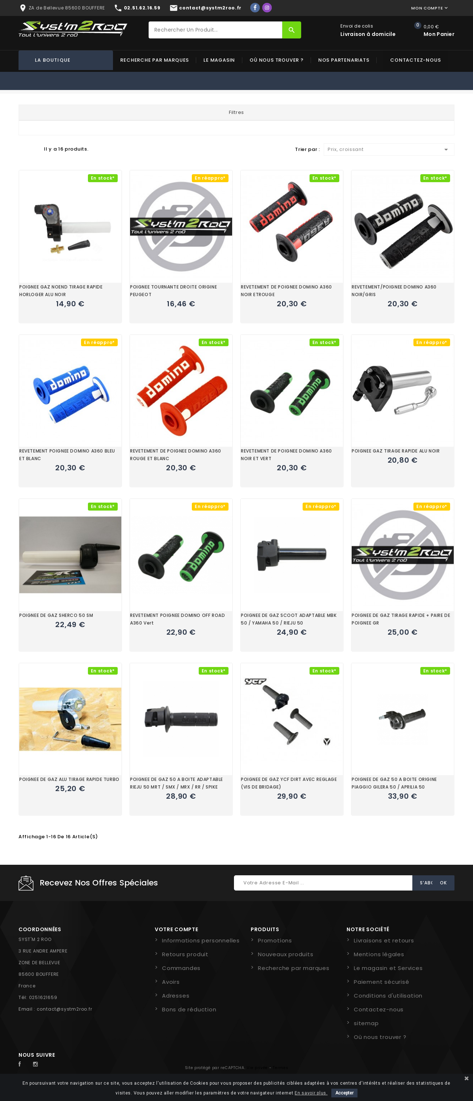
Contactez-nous (415, 60)
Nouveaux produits (286, 954)
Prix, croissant (389, 149)
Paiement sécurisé (381, 982)
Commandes (181, 968)
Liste (35, 148)
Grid (22, 148)
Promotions (275, 940)
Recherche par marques (154, 60)
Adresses (175, 995)
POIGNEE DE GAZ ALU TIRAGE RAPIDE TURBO (69, 779)
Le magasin (219, 60)
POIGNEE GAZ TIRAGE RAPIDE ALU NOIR (396, 451)
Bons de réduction (189, 1009)
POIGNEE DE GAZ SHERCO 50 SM (56, 615)
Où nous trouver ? (277, 60)
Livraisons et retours (384, 940)
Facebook (24, 1064)
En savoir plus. (311, 1093)
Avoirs (171, 982)
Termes (280, 1068)
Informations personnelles (201, 940)
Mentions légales (379, 954)
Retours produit (185, 954)
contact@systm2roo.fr (64, 1009)
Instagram (37, 1064)
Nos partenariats (343, 60)
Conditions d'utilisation (388, 995)
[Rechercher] (215, 29)
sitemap (366, 1023)
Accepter (344, 1093)
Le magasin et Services (388, 968)
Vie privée (257, 1068)
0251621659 (43, 997)
